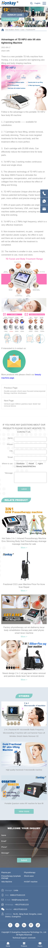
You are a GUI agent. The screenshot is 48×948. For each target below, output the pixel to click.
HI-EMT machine (31, 882)
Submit (24, 860)
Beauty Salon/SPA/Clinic (26, 466)
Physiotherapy (29, 872)
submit (24, 489)
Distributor (20, 464)
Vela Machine (6, 882)
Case (22, 30)
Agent (40, 464)
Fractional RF (30, 30)
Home (17, 30)
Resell (31, 464)
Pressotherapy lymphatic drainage (11, 877)
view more (24, 811)
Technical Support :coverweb (24, 938)
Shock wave (29, 876)
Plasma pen (6, 872)
